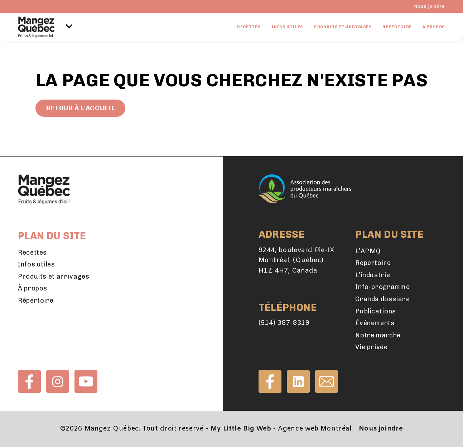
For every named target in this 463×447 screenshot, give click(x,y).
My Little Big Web (241, 428)
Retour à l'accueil (80, 108)
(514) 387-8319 (284, 323)
